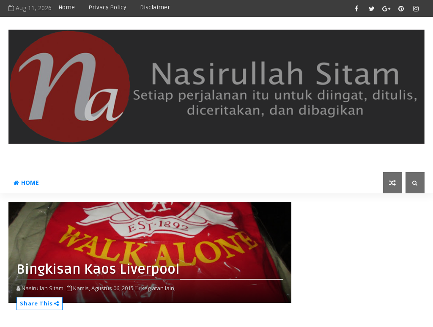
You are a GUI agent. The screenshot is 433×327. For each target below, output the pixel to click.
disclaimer (155, 7)
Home (66, 7)
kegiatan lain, (158, 288)
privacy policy (107, 7)
